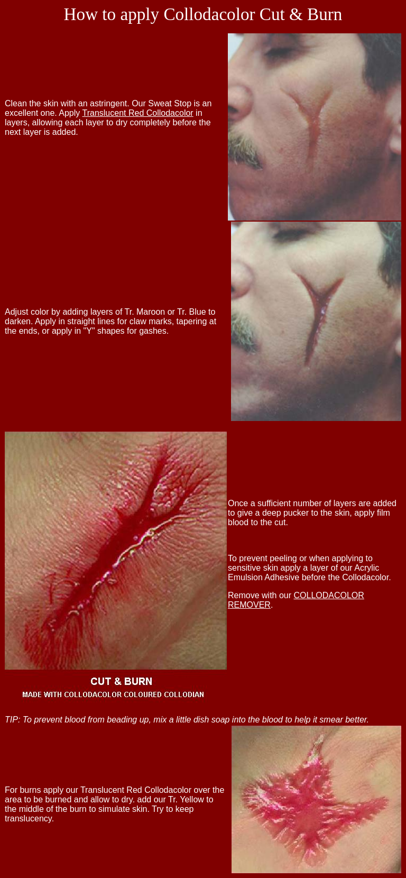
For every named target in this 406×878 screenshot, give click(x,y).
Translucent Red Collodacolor (137, 112)
